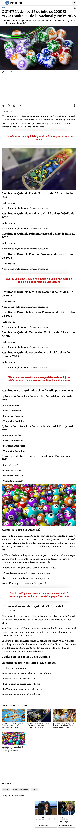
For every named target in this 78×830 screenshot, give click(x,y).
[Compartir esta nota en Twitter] (9, 105)
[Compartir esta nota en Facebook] (3, 105)
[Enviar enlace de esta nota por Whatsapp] (14, 105)
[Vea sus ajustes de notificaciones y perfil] (74, 3)
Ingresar (69, 3)
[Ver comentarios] (74, 8)
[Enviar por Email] (20, 105)
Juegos (34, 789)
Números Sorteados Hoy (20, 789)
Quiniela (5, 789)
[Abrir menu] (3, 3)
